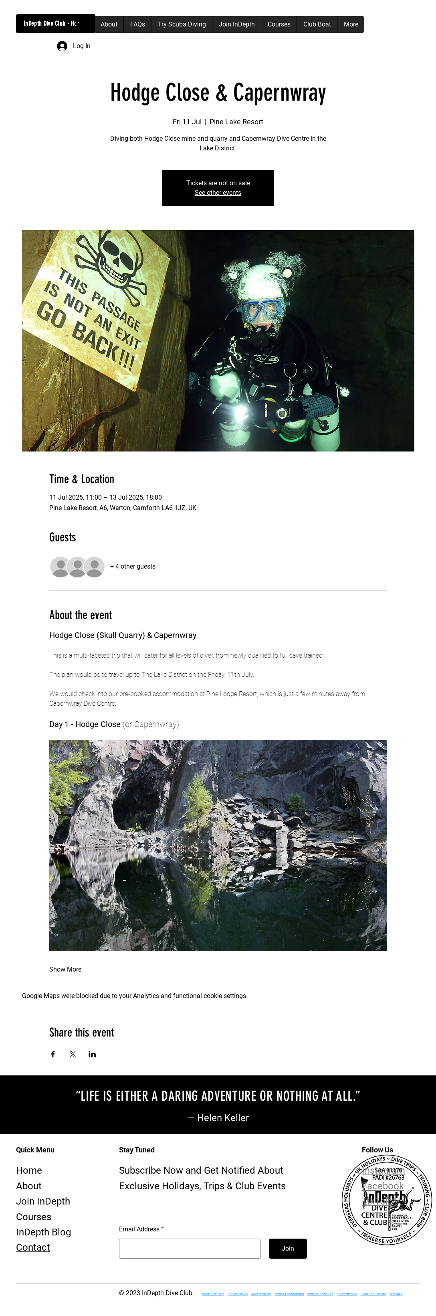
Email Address (139, 1229)
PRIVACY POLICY (213, 1294)
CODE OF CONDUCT (320, 1294)
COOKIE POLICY (238, 1294)
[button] (81, 24)
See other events (218, 192)
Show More (65, 969)
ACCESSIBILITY (261, 1294)
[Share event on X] (73, 1054)
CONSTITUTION (347, 1294)
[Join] (288, 1249)
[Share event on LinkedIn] (92, 1054)
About (29, 1186)
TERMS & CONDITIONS (289, 1294)
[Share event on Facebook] (53, 1054)
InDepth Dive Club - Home (54, 23)
